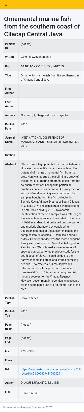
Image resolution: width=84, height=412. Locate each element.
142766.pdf (30, 393)
